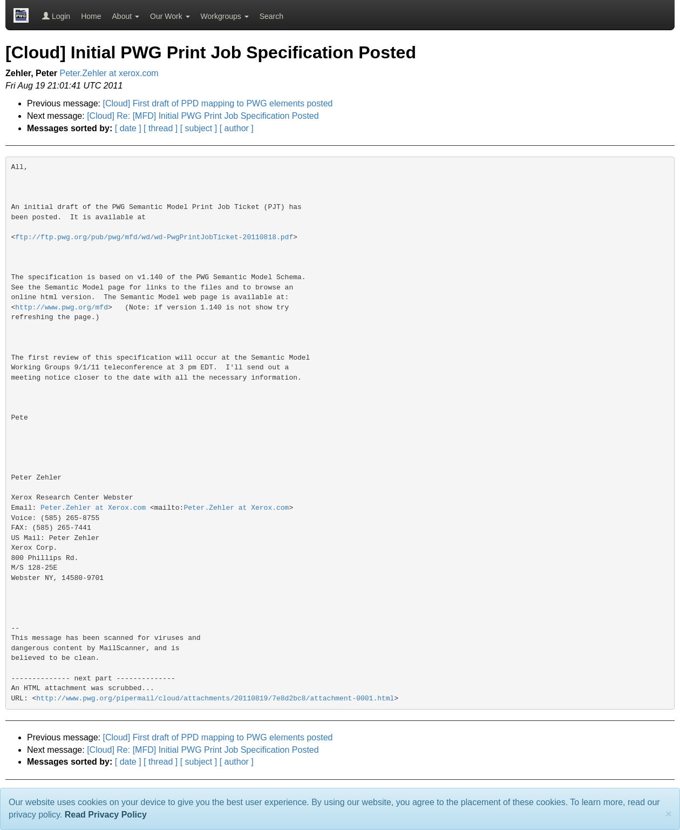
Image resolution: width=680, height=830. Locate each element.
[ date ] (128, 128)
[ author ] (237, 128)
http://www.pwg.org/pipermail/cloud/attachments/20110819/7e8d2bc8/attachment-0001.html (215, 698)
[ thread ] (161, 128)
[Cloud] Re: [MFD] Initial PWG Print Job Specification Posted (203, 115)
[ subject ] (198, 128)
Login (56, 16)
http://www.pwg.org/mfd (61, 307)
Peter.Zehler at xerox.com (109, 73)
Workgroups (225, 16)
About (125, 16)
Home (91, 16)
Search (271, 16)
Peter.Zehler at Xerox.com (93, 508)
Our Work (170, 16)
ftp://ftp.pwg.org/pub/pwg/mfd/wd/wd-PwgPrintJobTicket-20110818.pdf (154, 237)
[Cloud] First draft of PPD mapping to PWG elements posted (218, 103)
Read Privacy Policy (106, 814)
